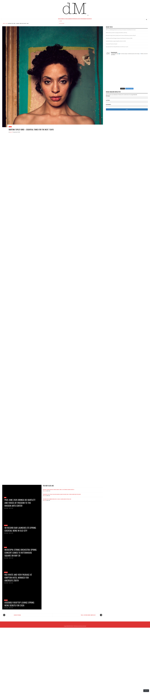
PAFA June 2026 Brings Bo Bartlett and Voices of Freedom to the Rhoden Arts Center (19, 502)
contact (90, 18)
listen (80, 18)
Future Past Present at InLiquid (111, 43)
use (77, 18)
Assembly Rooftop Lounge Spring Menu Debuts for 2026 (19, 604)
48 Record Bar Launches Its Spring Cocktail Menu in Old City (20, 529)
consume (83, 18)
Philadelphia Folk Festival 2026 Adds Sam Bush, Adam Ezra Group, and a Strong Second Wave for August (62, 494)
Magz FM (11, 132)
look (78, 18)
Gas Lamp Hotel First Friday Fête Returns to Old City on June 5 (117, 46)
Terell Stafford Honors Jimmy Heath (88, 615)
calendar (69, 18)
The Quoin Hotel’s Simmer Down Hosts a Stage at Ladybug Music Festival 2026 (57, 499)
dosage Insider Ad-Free (62, 18)
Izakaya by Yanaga (17, 615)
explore (87, 18)
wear (75, 18)
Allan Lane (6, 508)
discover (72, 18)
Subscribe (146, 690)
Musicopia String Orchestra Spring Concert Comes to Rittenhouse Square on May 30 (20, 552)
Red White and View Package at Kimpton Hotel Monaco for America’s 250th (18, 577)
